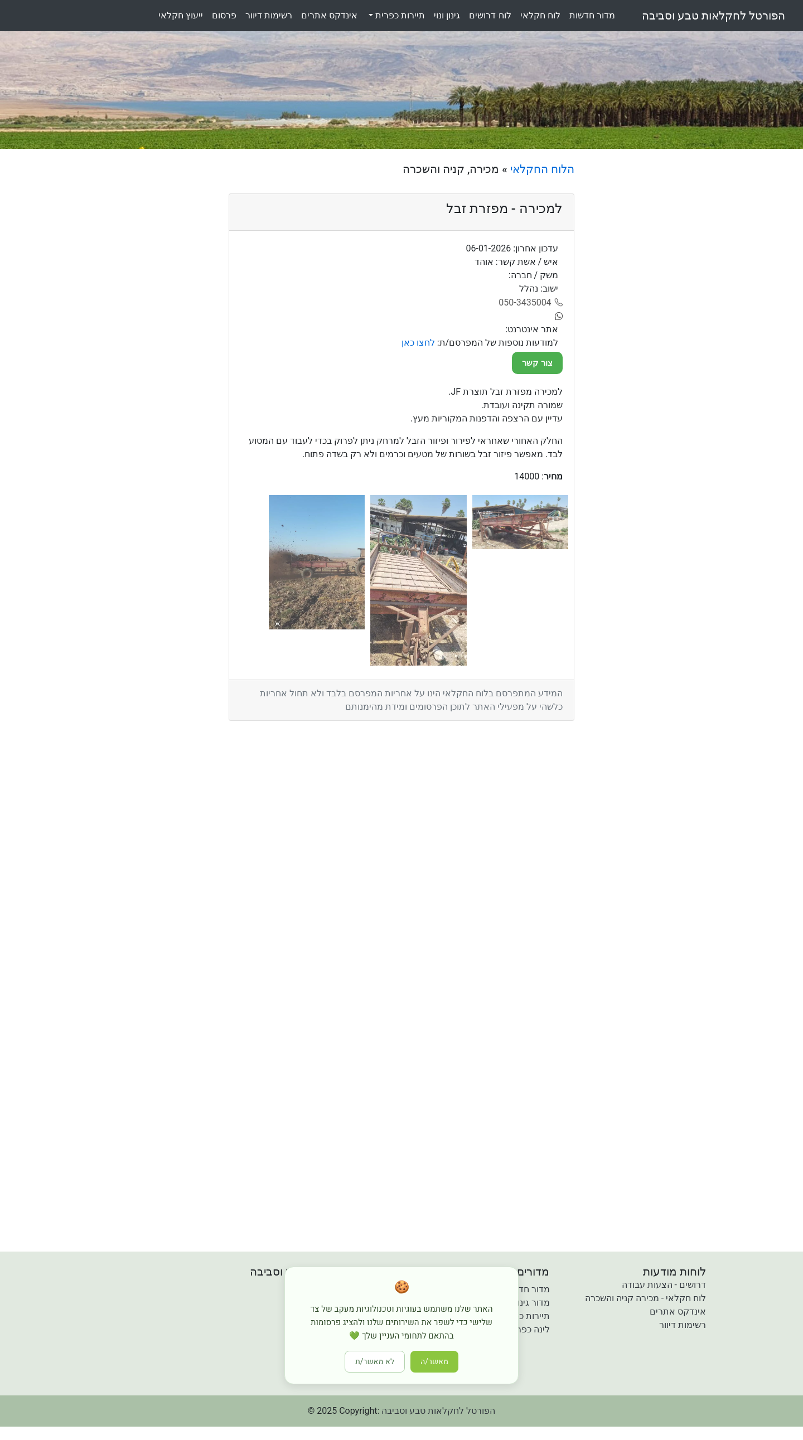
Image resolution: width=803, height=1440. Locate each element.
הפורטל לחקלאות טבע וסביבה (713, 15)
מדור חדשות (527, 1289)
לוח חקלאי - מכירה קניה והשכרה (645, 1298)
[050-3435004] (531, 302)
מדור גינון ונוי (526, 1302)
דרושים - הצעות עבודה (664, 1284)
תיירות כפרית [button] (399, 15)
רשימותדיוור (268, 15)
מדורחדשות (592, 15)
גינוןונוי (447, 15)
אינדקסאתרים (329, 15)
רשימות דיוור (682, 1325)
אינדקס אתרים (678, 1311)
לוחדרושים (490, 15)
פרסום (224, 15)
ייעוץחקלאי (180, 15)
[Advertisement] (673, 329)
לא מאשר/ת (374, 1362)
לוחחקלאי (540, 15)
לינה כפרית (529, 1329)
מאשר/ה (434, 1362)
